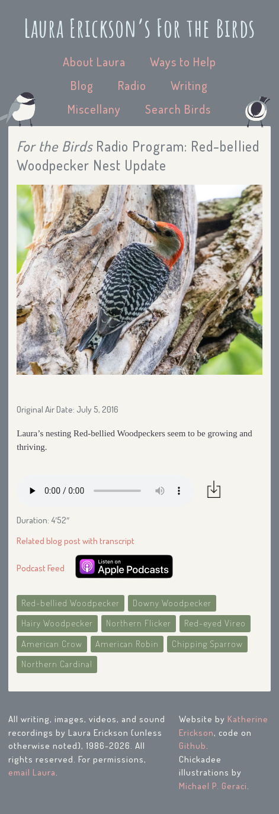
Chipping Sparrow (207, 643)
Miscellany (94, 109)
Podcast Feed (41, 568)
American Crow (51, 643)
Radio (132, 85)
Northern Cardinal (56, 664)
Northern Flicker (138, 623)
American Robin (127, 643)
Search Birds (178, 109)
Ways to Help (183, 61)
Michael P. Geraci (213, 786)
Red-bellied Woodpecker (70, 603)
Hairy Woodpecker (57, 623)
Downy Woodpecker (172, 603)
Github (192, 745)
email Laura (32, 772)
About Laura (94, 61)
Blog (82, 85)
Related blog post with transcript (75, 540)
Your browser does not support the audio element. (105, 491)
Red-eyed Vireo (215, 623)
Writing (189, 85)
